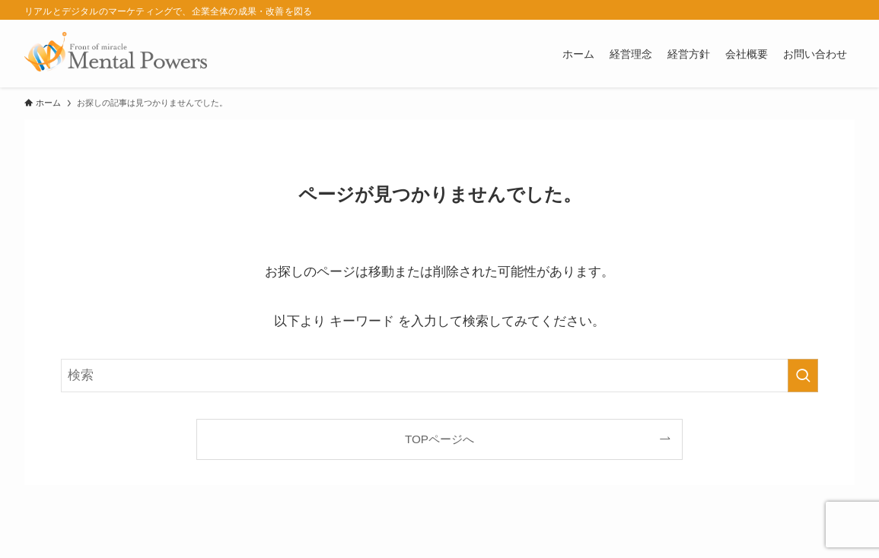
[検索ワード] (439, 375)
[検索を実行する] (803, 375)
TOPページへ (439, 439)
